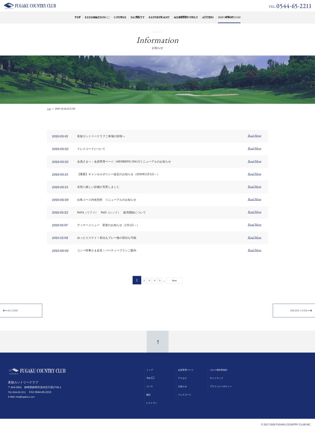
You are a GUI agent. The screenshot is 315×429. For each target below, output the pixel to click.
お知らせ (183, 384)
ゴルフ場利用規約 (221, 368)
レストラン (153, 401)
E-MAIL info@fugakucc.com (24, 395)
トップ (150, 368)
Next (182, 280)
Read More (254, 136)
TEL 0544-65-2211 (19, 390)
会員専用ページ (188, 368)
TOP (49, 108)
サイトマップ (218, 376)
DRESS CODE (295, 312)
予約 (149, 376)
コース (150, 384)
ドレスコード (186, 392)
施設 (149, 392)
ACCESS (15, 312)
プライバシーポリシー (224, 384)
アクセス (183, 376)
